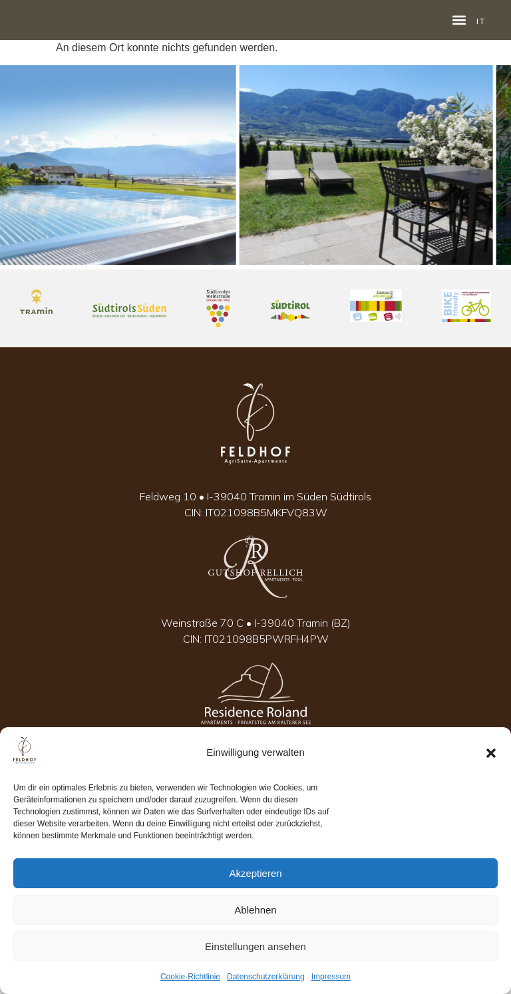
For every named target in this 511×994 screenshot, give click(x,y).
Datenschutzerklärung (266, 976)
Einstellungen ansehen (255, 946)
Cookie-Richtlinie (190, 976)
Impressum (331, 976)
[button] (491, 753)
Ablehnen (255, 909)
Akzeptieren (255, 873)
